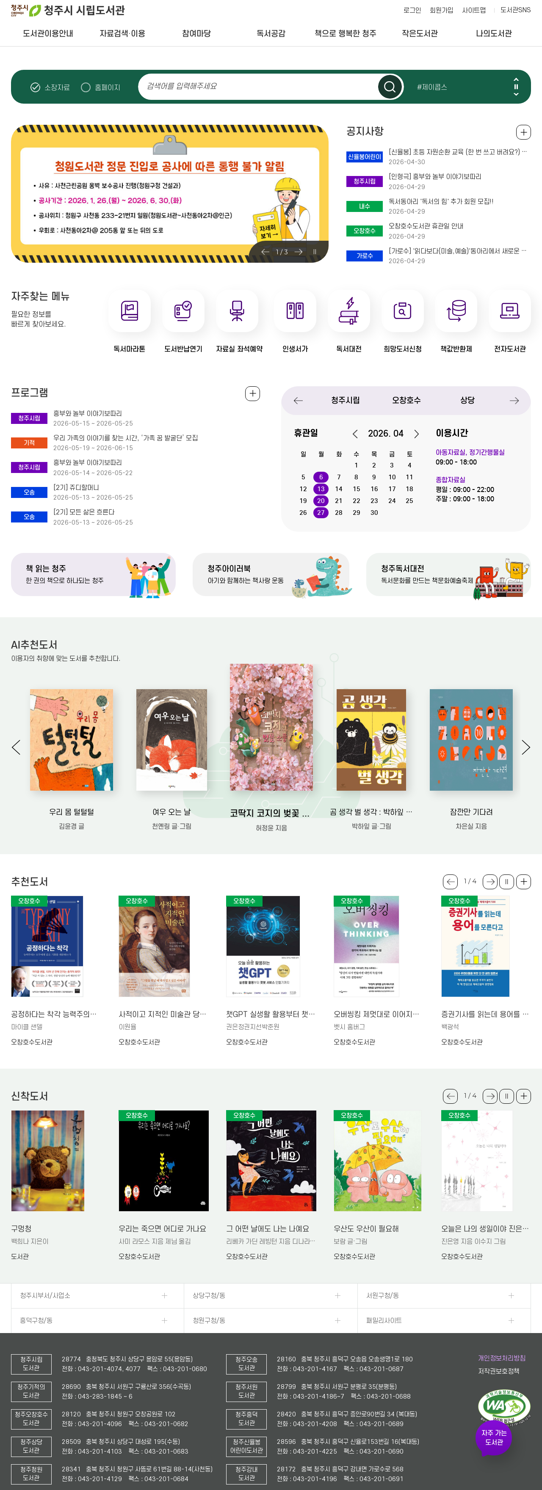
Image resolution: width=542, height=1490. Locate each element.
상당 (467, 400)
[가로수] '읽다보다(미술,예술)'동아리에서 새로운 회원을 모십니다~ (460, 251)
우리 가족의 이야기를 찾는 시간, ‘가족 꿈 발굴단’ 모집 (125, 438)
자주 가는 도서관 (494, 1438)
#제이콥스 (432, 87)
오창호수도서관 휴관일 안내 (426, 226)
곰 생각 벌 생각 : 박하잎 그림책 (371, 812)
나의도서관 (494, 33)
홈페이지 (107, 87)
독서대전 (349, 349)
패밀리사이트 (384, 1321)
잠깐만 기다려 (471, 812)
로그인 (412, 10)
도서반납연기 (183, 349)
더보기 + (523, 881)
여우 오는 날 (171, 812)
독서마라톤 (129, 349)
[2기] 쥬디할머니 (76, 488)
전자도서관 (510, 349)
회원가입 (442, 10)
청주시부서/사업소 (45, 1296)
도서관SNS (516, 10)
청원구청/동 (209, 1321)
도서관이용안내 (48, 33)
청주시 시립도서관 (74, 10)
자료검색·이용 (122, 33)
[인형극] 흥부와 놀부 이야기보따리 (435, 177)
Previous (516, 79)
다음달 (412, 434)
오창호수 (406, 400)
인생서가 (295, 349)
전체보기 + (252, 393)
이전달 (359, 434)
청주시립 (345, 400)
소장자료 (57, 87)
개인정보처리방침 (501, 1358)
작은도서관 (420, 33)
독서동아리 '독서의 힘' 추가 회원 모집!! (441, 202)
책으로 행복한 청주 (345, 33)
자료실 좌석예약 (239, 349)
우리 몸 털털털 (71, 812)
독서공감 (271, 33)
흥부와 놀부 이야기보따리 (87, 414)
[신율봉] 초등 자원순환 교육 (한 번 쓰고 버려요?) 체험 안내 (460, 152)
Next (516, 94)
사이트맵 (474, 10)
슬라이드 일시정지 (516, 86)
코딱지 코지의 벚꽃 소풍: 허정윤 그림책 (271, 813)
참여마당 (196, 33)
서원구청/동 (382, 1296)
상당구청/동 (209, 1296)
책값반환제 (456, 349)
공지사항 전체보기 (523, 132)
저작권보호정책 (499, 1371)
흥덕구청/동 (36, 1321)
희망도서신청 (403, 349)
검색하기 (390, 87)
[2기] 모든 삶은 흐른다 (83, 512)
